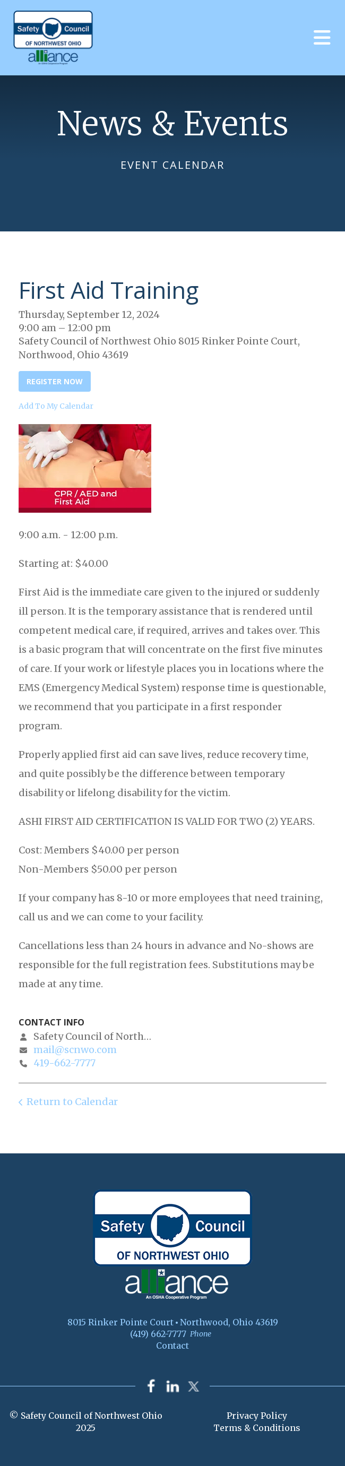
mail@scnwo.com (75, 1050)
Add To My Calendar (56, 406)
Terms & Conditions (256, 1427)
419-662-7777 (64, 1063)
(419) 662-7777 (158, 1334)
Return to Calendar (72, 1102)
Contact (172, 1345)
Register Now (55, 381)
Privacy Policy (257, 1416)
